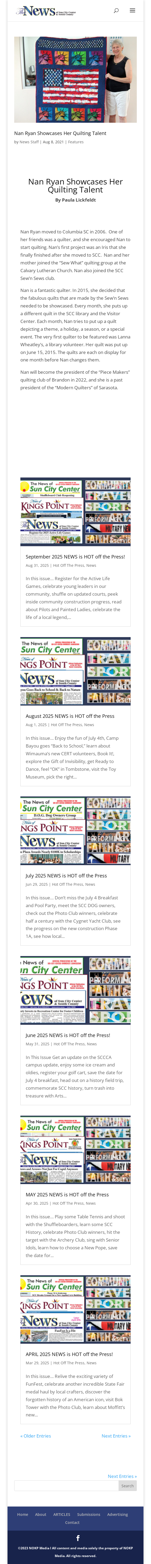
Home (22, 1514)
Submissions (88, 1514)
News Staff (29, 141)
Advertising (117, 1514)
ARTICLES (61, 1514)
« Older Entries (35, 1436)
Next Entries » (116, 1436)
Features (76, 141)
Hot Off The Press (68, 565)
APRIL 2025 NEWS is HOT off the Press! (69, 1354)
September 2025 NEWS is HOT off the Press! (75, 556)
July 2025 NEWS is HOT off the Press (66, 875)
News (91, 565)
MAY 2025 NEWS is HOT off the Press (67, 1194)
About (40, 1514)
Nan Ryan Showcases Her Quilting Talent (60, 133)
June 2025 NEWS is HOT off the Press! (68, 1035)
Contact (72, 1522)
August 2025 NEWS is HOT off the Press (70, 716)
